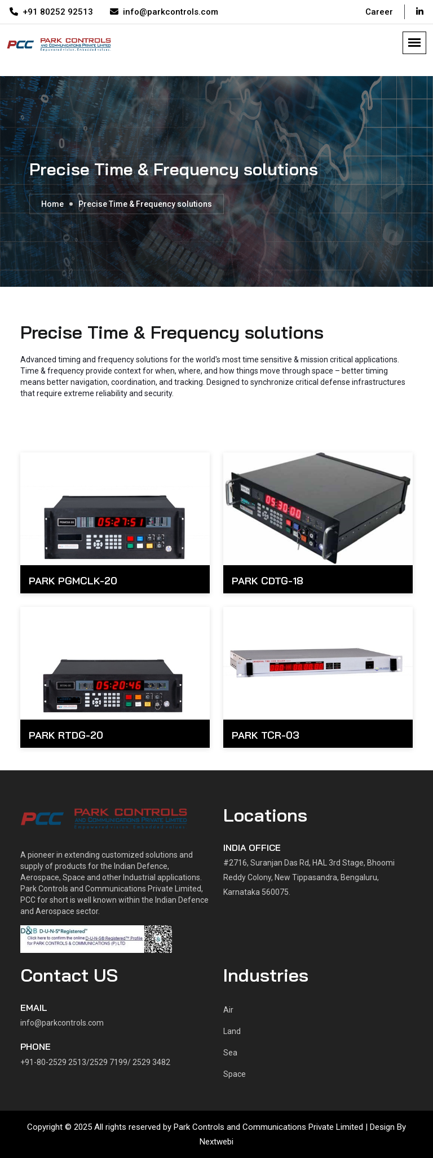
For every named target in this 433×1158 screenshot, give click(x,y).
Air (228, 1009)
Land (232, 1031)
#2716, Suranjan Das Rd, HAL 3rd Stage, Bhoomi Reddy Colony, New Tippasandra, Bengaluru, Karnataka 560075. (309, 877)
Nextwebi (216, 1142)
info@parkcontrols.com (164, 12)
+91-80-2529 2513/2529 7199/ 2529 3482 (95, 1062)
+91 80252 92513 (51, 12)
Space (234, 1074)
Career (379, 12)
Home (52, 203)
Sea (230, 1052)
